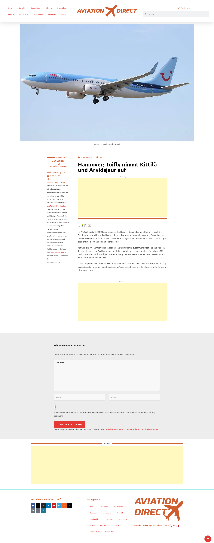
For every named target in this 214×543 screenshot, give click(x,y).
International (62, 8)
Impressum (104, 525)
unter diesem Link (57, 252)
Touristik (11, 14)
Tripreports (38, 14)
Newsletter (109, 532)
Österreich (21, 8)
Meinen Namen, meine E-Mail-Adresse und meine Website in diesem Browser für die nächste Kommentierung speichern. (104, 414)
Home (10, 8)
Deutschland (35, 8)
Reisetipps (52, 14)
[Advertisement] (122, 197)
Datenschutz (95, 532)
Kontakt (117, 525)
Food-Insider (24, 14)
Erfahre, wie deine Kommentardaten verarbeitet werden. (132, 429)
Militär (63, 14)
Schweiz (49, 8)
